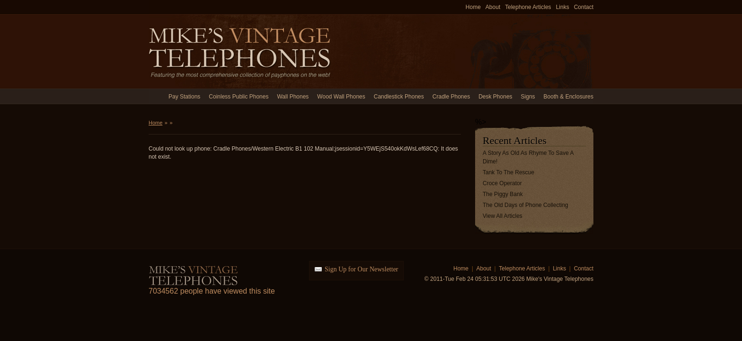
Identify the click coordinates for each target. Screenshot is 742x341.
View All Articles (502, 216)
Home (473, 7)
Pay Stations (184, 96)
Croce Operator (502, 183)
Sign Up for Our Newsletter (361, 269)
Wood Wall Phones (341, 96)
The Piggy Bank (503, 194)
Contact (583, 7)
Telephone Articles (528, 7)
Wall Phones (293, 96)
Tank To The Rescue (508, 172)
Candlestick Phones (399, 96)
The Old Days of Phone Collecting (525, 205)
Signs (528, 96)
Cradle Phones (451, 96)
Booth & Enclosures (568, 96)
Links (562, 7)
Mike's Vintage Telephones (241, 51)
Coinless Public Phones (238, 96)
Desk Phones (495, 96)
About (493, 7)
